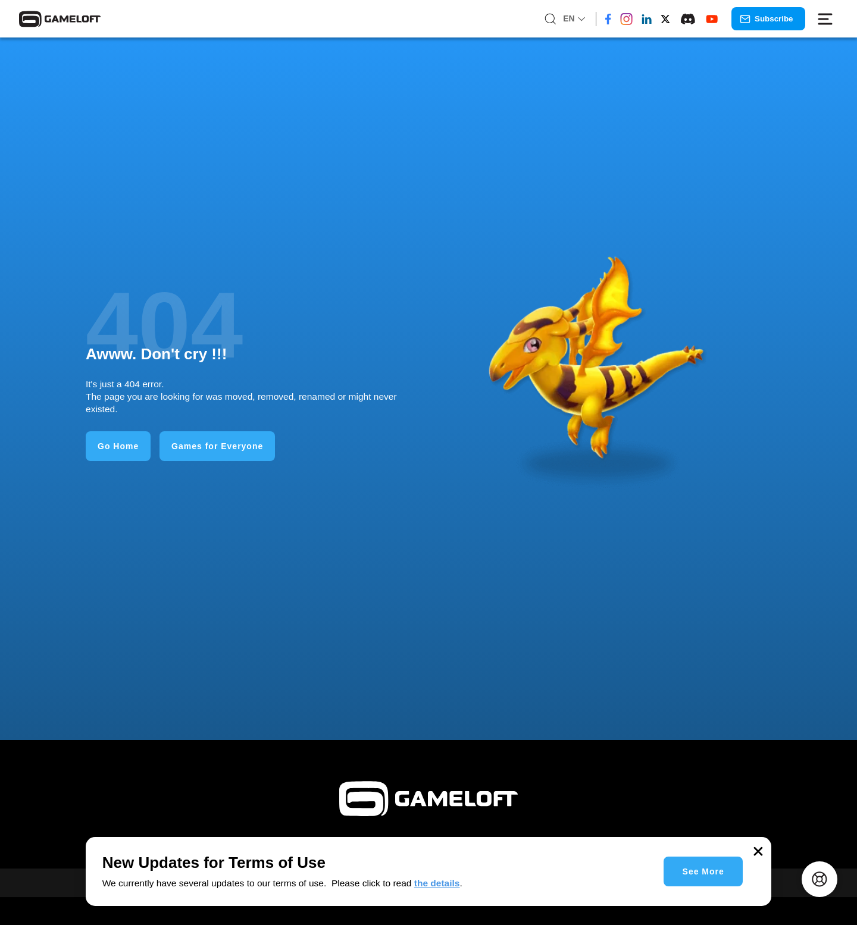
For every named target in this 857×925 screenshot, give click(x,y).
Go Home (118, 446)
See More (703, 871)
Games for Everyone (217, 446)
